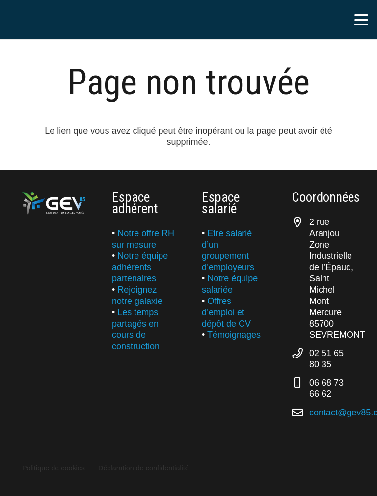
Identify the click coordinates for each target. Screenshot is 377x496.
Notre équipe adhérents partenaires (140, 267)
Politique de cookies (53, 468)
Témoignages (234, 335)
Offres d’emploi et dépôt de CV (226, 312)
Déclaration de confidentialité (143, 468)
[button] (362, 20)
